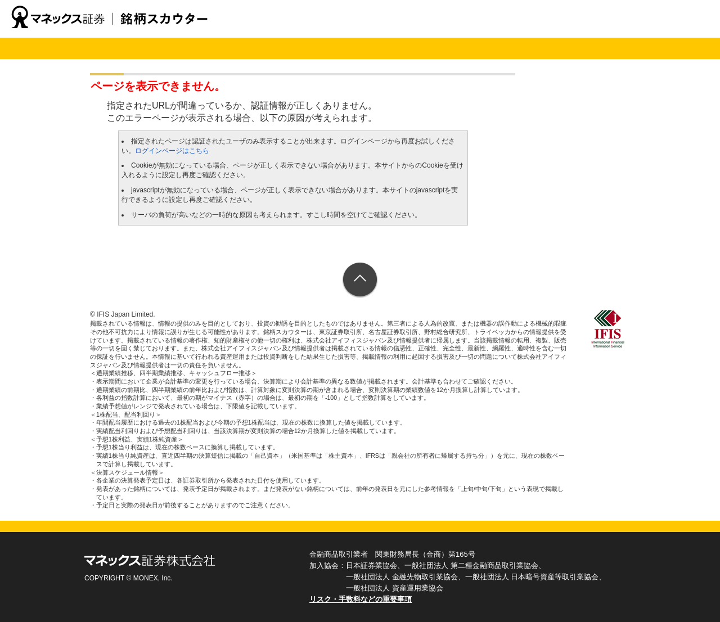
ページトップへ (360, 280)
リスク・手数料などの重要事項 (360, 599)
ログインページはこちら (172, 151)
